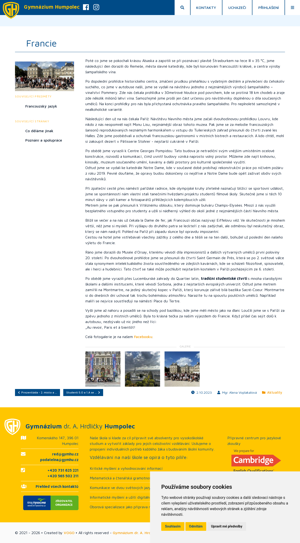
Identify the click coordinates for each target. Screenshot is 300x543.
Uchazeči (237, 7)
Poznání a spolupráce (43, 140)
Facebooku (143, 337)
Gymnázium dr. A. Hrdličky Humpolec (145, 533)
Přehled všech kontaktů (57, 486)
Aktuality (272, 392)
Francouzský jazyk (41, 106)
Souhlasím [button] (173, 526)
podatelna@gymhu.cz (59, 460)
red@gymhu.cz (65, 454)
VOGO (69, 533)
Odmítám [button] (196, 526)
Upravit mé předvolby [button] (226, 526)
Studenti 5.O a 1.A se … (83, 392)
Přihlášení (268, 7)
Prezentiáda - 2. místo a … (37, 392)
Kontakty (206, 7)
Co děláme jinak (39, 131)
